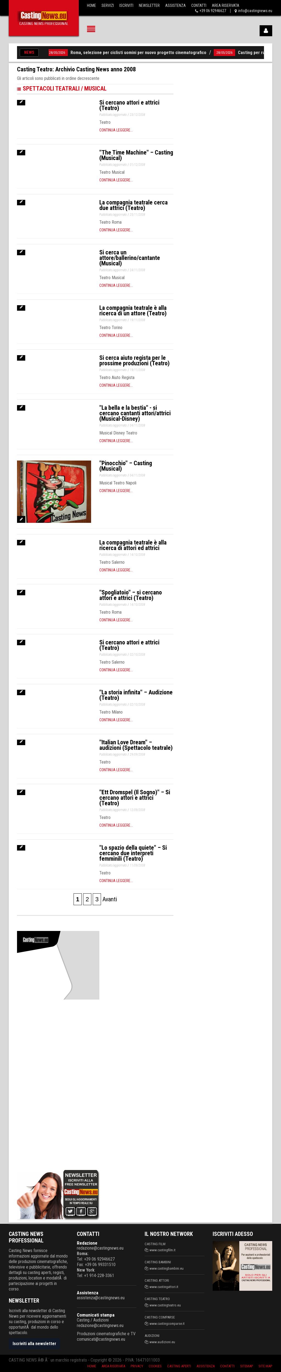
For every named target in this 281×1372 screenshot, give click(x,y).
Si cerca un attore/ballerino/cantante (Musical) (129, 258)
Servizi (108, 5)
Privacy (137, 1366)
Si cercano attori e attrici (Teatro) (129, 105)
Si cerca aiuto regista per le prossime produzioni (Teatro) (134, 360)
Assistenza (175, 5)
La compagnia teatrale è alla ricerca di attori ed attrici (133, 545)
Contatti (198, 5)
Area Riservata (225, 5)
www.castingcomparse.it (167, 1324)
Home (91, 5)
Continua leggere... (116, 130)
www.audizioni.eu (162, 1342)
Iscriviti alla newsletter (34, 1343)
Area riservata (113, 1366)
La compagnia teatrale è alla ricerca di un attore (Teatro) (133, 310)
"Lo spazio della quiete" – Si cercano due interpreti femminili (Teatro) (133, 853)
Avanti (109, 899)
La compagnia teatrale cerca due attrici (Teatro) (133, 205)
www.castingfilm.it (163, 1250)
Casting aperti (179, 1366)
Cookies (155, 1366)
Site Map (265, 1366)
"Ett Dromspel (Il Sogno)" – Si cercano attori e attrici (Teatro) (134, 798)
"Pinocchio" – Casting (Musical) (125, 466)
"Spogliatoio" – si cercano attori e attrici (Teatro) (130, 595)
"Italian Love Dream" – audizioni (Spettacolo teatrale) (136, 745)
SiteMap (246, 1366)
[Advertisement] (58, 1083)
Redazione (87, 1243)
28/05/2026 (61, 52)
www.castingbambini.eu (167, 1268)
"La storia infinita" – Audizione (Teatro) (136, 695)
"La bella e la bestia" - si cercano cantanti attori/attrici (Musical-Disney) (135, 413)
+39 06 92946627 (212, 11)
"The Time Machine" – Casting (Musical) (136, 155)
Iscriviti (126, 5)
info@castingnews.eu (255, 11)
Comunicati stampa (95, 1315)
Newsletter (149, 5)
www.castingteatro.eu (165, 1305)
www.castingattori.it (164, 1287)
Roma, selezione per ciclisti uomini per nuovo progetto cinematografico (142, 52)
